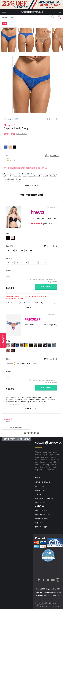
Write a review (21, 134)
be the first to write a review (17, 439)
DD (22, 262)
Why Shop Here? (41, 511)
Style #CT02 (52, 315)
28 (8, 250)
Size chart (54, 155)
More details (30, 185)
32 (17, 250)
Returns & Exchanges (44, 498)
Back (4, 23)
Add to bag (45, 287)
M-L (28, 363)
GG (45, 262)
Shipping (38, 494)
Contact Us (40, 502)
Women (5, 17)
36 (26, 250)
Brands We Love (41, 519)
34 (22, 250)
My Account (40, 486)
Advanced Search (42, 482)
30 (13, 250)
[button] (3, 340)
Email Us (55, 595)
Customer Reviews (42, 515)
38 (31, 250)
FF (36, 262)
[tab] (16, 427)
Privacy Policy (41, 527)
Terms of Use (54, 606)
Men (12, 17)
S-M (23, 363)
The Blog (39, 523)
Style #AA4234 (52, 207)
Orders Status (41, 490)
